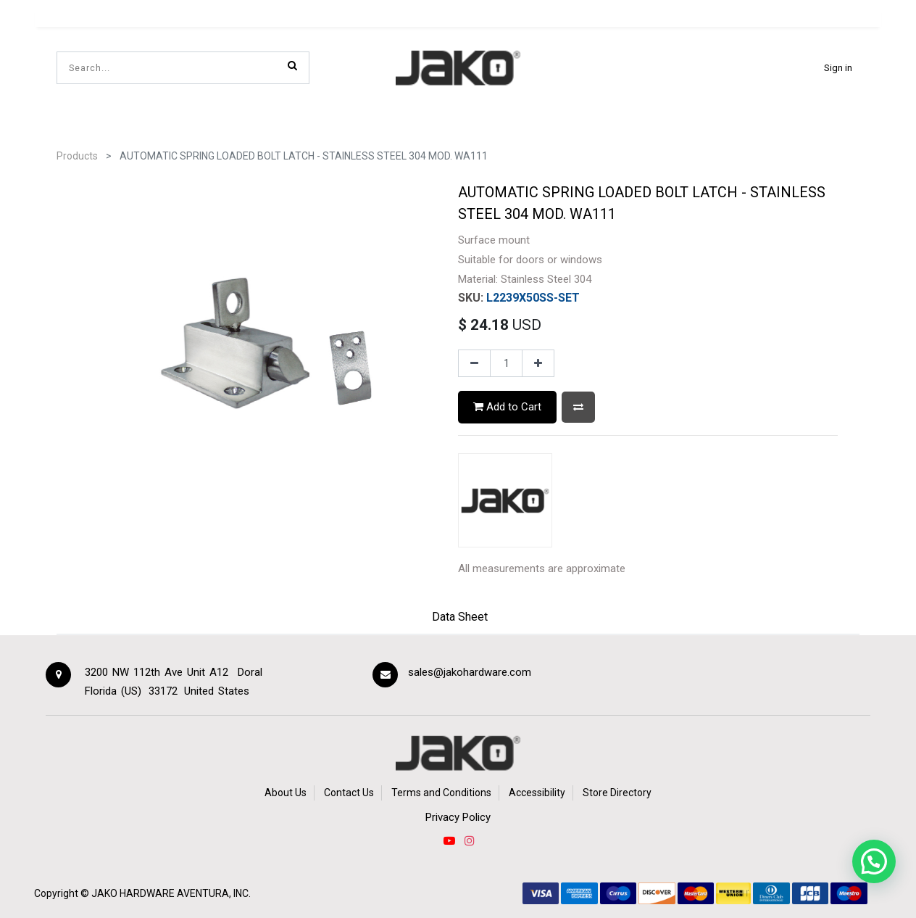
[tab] (459, 618)
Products (77, 156)
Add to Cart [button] (507, 406)
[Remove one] (474, 363)
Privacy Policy (458, 817)
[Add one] (538, 363)
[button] (578, 407)
